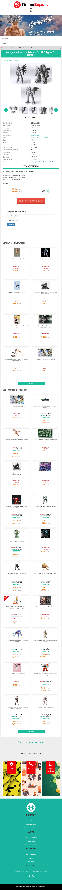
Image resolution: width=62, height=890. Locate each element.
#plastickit (52, 162)
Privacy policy (31, 841)
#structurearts (43, 162)
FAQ (31, 820)
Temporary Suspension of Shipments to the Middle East (17, 48)
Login (31, 858)
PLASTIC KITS (7, 60)
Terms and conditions (31, 837)
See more (31, 383)
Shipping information (31, 824)
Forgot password (31, 854)
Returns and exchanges (30, 828)
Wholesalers (31, 861)
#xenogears (35, 162)
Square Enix (35, 135)
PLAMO (16, 60)
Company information (31, 845)
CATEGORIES (5, 38)
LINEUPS (4, 43)
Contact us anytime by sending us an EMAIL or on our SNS (31, 871)
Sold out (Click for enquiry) (31, 201)
